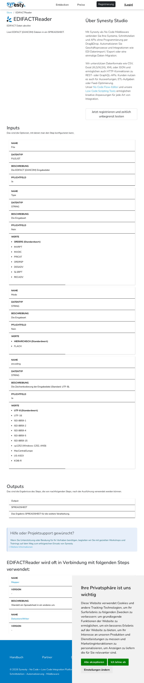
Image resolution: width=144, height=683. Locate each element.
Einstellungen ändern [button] (97, 670)
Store (9, 12)
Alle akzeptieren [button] (94, 662)
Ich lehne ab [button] (118, 662)
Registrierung (106, 4)
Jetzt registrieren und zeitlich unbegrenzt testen (111, 114)
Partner (47, 657)
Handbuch (16, 657)
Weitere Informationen (21, 546)
